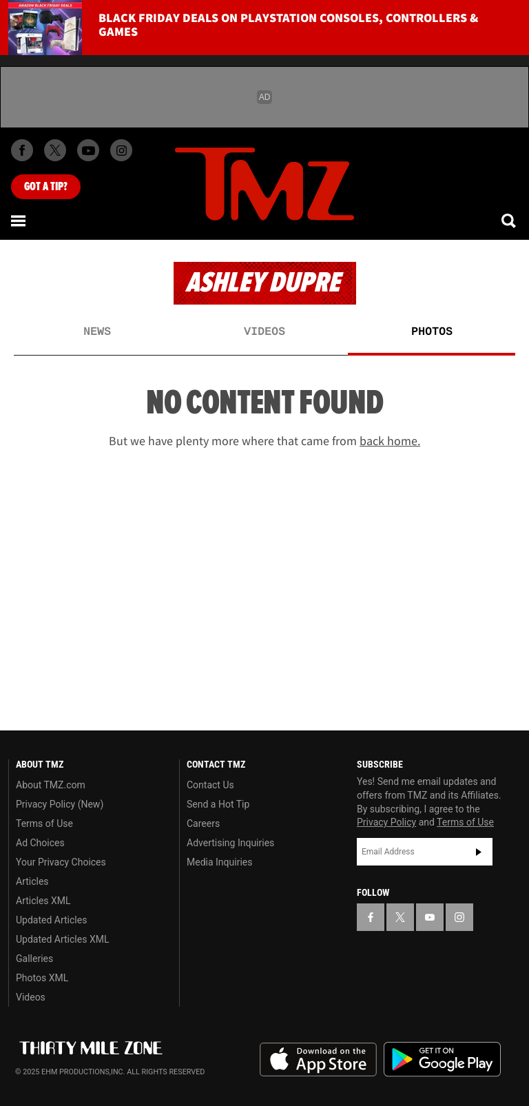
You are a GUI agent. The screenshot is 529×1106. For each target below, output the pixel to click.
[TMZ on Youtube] (88, 150)
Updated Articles (51, 919)
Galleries (34, 958)
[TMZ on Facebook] (22, 150)
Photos (432, 332)
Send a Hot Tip (218, 804)
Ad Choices (40, 842)
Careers (203, 823)
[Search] (509, 220)
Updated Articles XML (62, 939)
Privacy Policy (386, 822)
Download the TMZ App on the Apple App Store (318, 1060)
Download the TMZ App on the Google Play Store (442, 1059)
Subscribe (478, 852)
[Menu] (19, 220)
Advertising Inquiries (230, 842)
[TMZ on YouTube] (430, 917)
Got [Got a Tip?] (46, 187)
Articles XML (43, 900)
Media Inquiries (219, 862)
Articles (32, 881)
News (97, 332)
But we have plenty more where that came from (264, 441)
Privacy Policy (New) (59, 804)
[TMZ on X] (55, 150)
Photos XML (42, 977)
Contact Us (210, 784)
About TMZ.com (50, 784)
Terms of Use (44, 823)
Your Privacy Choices (61, 862)
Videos (264, 332)
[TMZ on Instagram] (121, 150)
